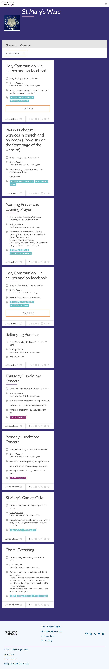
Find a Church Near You (51, 631)
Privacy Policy (9, 654)
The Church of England (51, 626)
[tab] (13, 119)
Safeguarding (47, 636)
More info (28, 109)
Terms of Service (10, 659)
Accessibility (46, 640)
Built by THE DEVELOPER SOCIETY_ (17, 663)
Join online (28, 313)
